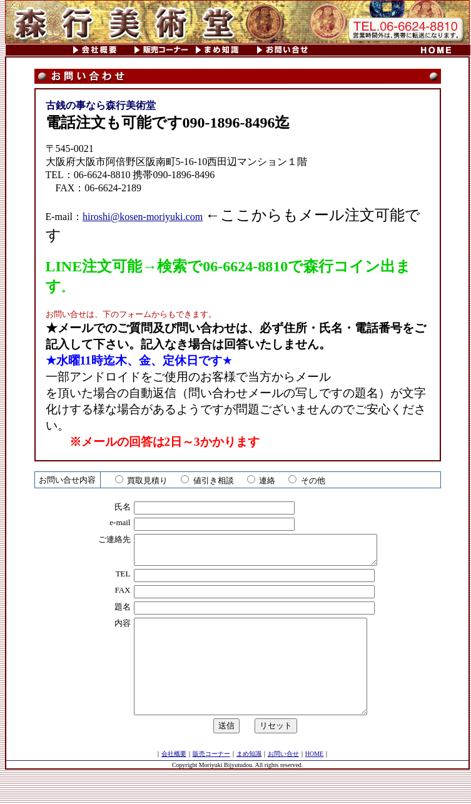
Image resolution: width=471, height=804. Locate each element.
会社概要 (173, 778)
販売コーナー (211, 778)
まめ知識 (248, 778)
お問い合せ (283, 778)
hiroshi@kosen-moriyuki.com (143, 216)
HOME (314, 778)
